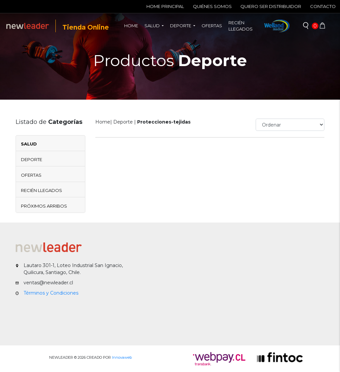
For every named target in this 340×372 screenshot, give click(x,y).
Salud (29, 143)
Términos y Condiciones (51, 293)
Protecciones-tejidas (164, 122)
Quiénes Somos (212, 6)
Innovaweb (122, 357)
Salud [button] (152, 25)
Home (132, 25)
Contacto (323, 6)
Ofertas (212, 25)
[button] (306, 26)
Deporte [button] (181, 25)
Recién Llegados (41, 190)
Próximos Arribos (44, 206)
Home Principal (165, 6)
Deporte (31, 159)
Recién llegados (240, 26)
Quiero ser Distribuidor (270, 6)
